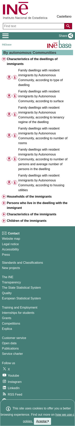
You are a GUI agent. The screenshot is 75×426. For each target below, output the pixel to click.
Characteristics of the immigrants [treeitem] (31, 214)
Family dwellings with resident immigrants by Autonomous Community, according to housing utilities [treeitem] (41, 183)
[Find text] (34, 26)
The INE (7, 277)
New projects (11, 268)
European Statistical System (21, 298)
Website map (11, 238)
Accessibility (10, 249)
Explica (7, 328)
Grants (6, 318)
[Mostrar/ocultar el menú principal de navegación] (5, 35)
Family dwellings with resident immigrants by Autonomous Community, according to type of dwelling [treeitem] (40, 78)
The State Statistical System (21, 287)
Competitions (11, 323)
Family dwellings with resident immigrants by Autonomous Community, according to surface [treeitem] (41, 96)
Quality (7, 293)
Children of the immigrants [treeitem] (27, 220)
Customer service (14, 338)
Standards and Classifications (22, 262)
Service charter (12, 353)
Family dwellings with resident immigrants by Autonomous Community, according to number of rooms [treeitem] (42, 136)
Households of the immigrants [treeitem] (29, 196)
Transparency (11, 282)
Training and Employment (19, 307)
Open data (9, 343)
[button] (65, 35)
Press (6, 254)
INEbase (6, 44)
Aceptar (42, 421)
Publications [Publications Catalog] (10, 348)
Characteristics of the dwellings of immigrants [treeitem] (32, 61)
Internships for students (18, 312)
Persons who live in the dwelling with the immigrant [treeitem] (37, 205)
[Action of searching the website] (68, 26)
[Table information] (14, 77)
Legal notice (10, 244)
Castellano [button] (64, 16)
